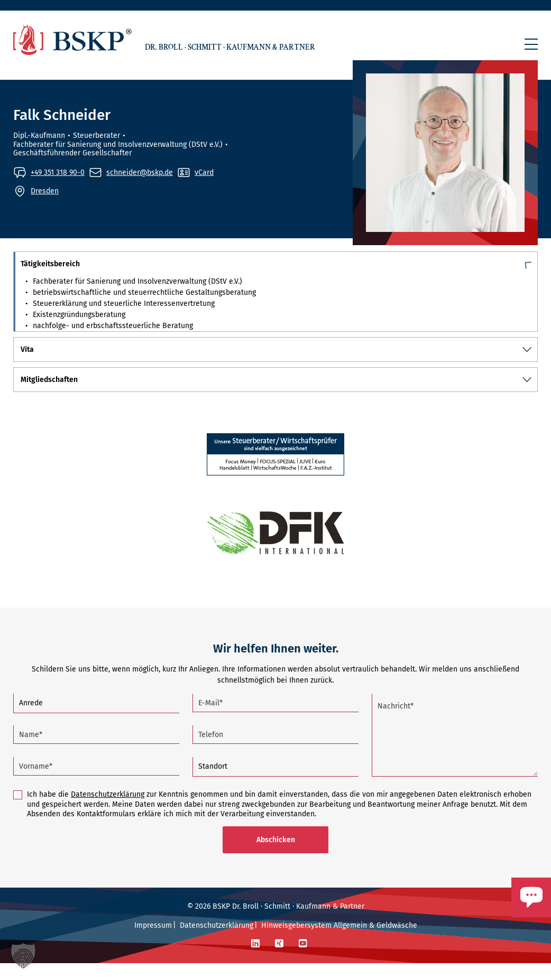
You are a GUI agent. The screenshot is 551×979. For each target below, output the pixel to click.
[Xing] (279, 959)
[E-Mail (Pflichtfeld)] (275, 719)
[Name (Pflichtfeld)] (96, 750)
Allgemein (350, 941)
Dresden (45, 191)
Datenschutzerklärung (107, 810)
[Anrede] (96, 719)
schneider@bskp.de (139, 172)
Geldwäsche (396, 941)
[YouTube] (303, 959)
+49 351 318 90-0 (58, 172)
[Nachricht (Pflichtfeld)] (455, 751)
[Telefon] (275, 750)
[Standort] (275, 782)
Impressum (153, 941)
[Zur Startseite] (72, 39)
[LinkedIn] (255, 959)
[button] (531, 44)
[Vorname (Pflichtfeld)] (96, 782)
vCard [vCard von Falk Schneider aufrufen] (204, 172)
